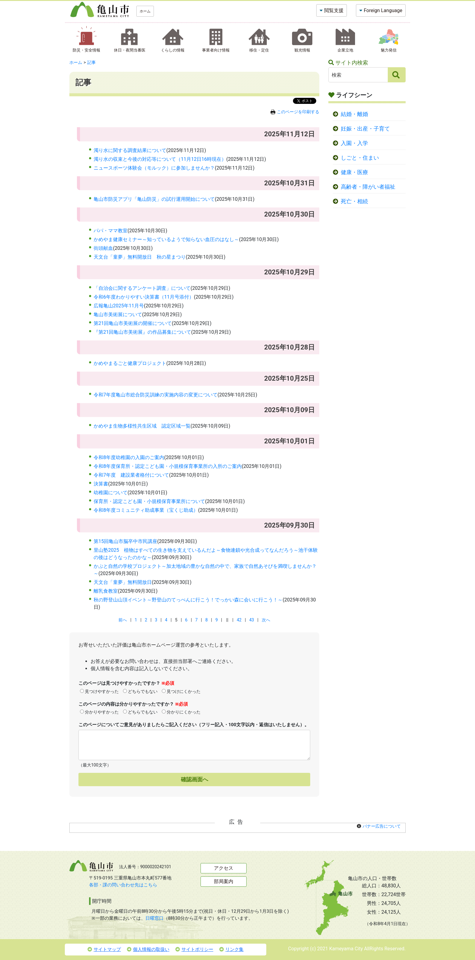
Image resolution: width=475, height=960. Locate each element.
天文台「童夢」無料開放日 (123, 582)
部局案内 (223, 881)
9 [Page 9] (216, 619)
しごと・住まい (360, 158)
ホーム (145, 11)
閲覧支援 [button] (334, 10)
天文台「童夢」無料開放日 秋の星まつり (140, 257)
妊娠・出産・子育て (365, 129)
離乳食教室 (106, 591)
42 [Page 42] (239, 619)
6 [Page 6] (186, 619)
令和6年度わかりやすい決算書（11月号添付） (144, 297)
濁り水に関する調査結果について (130, 150)
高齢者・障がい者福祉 (368, 187)
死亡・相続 (354, 201)
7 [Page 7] (196, 619)
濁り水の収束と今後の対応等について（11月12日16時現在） (160, 159)
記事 (91, 62)
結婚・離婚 (354, 114)
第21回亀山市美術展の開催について (133, 323)
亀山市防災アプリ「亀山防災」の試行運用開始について (154, 199)
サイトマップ (104, 949)
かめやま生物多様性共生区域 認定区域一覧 (142, 426)
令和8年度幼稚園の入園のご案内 (129, 457)
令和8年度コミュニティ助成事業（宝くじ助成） (146, 510)
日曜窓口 (154, 918)
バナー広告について (382, 826)
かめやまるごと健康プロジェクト (130, 363)
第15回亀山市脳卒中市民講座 (125, 541)
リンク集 (231, 949)
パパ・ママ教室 (111, 230)
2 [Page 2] (146, 619)
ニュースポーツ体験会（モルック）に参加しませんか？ (154, 168)
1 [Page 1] (136, 619)
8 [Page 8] (206, 619)
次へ (266, 619)
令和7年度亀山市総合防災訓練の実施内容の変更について (156, 395)
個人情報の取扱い (148, 949)
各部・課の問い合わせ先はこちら (123, 885)
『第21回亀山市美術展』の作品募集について (142, 332)
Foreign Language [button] (383, 10)
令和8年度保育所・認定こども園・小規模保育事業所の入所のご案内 (168, 466)
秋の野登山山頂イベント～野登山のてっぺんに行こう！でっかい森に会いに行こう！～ (188, 600)
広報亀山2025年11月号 (119, 306)
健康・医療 (354, 172)
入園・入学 (354, 143)
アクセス (223, 868)
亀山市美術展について (118, 314)
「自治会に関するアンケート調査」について (142, 288)
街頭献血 (103, 248)
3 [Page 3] (156, 619)
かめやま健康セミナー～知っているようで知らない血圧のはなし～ (166, 239)
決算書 (101, 484)
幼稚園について (111, 492)
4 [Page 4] (166, 619)
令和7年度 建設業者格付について (131, 475)
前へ (122, 619)
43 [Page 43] (251, 619)
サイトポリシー (194, 949)
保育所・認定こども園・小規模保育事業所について (149, 501)
